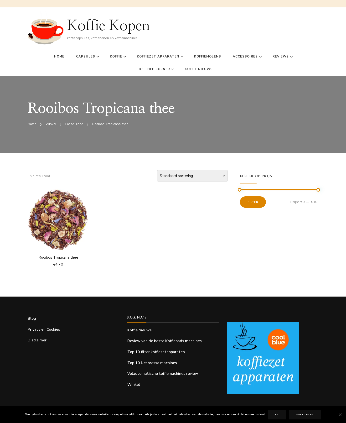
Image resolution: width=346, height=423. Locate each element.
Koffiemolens (207, 56)
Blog (32, 318)
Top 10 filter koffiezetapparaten (156, 352)
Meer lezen (305, 414)
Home (59, 56)
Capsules (85, 56)
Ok (277, 414)
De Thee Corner (154, 69)
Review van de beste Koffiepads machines (164, 341)
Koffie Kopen (108, 26)
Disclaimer (37, 340)
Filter (253, 202)
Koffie (116, 56)
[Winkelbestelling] (192, 176)
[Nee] (340, 414)
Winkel (133, 384)
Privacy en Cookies (44, 329)
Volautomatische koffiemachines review (162, 373)
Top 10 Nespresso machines (152, 363)
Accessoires (245, 56)
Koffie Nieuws (199, 69)
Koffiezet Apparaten (158, 56)
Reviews (281, 56)
